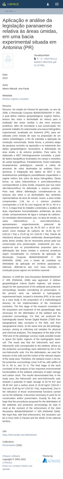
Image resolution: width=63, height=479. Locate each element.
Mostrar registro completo (15, 99)
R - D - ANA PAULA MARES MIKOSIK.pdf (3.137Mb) (45, 62)
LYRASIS (7, 462)
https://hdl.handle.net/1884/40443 (19, 435)
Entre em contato (11, 466)
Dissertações (9, 445)
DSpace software (11, 456)
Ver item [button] (10, 11)
